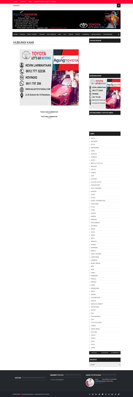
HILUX (93, 232)
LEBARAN (94, 260)
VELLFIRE (94, 332)
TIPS (92, 319)
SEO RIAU (46, 394)
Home (16, 34)
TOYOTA (23, 2)
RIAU (30, 2)
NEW (92, 269)
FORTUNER (94, 204)
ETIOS (93, 198)
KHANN (93, 244)
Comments (115, 353)
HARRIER (94, 219)
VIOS (92, 341)
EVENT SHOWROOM (98, 201)
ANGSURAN (95, 148)
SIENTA (93, 301)
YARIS (93, 348)
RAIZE (93, 285)
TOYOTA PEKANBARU (57, 380)
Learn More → (99, 383)
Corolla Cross (96, 182)
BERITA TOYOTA (97, 163)
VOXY (93, 344)
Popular (105, 353)
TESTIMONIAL (107, 34)
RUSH (93, 291)
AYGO (93, 160)
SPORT (77, 34)
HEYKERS (94, 226)
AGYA (93, 138)
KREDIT (93, 251)
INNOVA (94, 241)
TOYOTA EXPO (96, 322)
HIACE (93, 229)
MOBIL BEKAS (96, 34)
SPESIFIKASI (95, 307)
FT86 (93, 210)
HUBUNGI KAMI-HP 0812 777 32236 (45, 2)
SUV (65, 34)
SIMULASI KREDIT (97, 304)
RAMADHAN (95, 288)
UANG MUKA (95, 329)
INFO (92, 238)
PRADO (93, 279)
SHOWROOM (95, 298)
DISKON (93, 191)
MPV (59, 34)
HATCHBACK (51, 34)
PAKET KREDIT (32, 34)
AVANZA (94, 157)
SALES (15, 2)
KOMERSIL (85, 34)
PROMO (42, 34)
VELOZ (93, 335)
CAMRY (93, 173)
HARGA (22, 34)
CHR (92, 176)
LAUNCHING (95, 257)
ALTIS (93, 144)
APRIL (93, 151)
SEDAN (71, 34)
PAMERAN (94, 276)
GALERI (93, 213)
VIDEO (93, 338)
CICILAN (94, 179)
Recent (94, 353)
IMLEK (93, 235)
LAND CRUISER (96, 254)
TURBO (93, 326)
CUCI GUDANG (96, 188)
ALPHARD (94, 141)
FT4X (93, 207)
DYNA (93, 194)
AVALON (94, 154)
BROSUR (94, 166)
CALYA (93, 169)
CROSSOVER (95, 185)
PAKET (93, 273)
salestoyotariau (28, 394)
